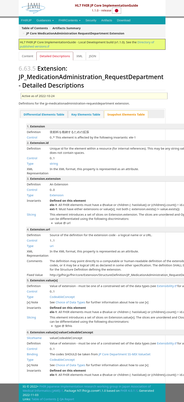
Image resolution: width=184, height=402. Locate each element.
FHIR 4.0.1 (128, 391)
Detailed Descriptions (55, 56)
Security (90, 20)
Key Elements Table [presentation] (85, 114)
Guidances (45, 20)
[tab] (44, 114)
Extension (57, 195)
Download (123, 20)
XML (79, 56)
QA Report (66, 399)
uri (52, 246)
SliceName (34, 338)
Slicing (31, 214)
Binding (32, 354)
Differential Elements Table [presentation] (44, 114)
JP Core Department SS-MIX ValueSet (125, 354)
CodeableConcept (62, 297)
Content (27, 56)
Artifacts (106, 20)
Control (32, 137)
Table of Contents (44, 399)
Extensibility (165, 286)
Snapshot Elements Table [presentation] (126, 114)
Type (30, 163)
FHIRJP (26, 20)
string (54, 163)
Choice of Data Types (70, 302)
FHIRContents (70, 20)
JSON (92, 56)
